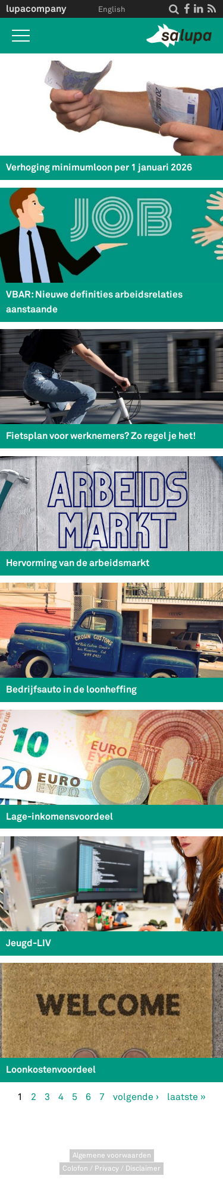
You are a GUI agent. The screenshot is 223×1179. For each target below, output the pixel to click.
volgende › (136, 1097)
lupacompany (36, 8)
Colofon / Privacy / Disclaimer (111, 1168)
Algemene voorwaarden (112, 1155)
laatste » (186, 1097)
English (111, 9)
